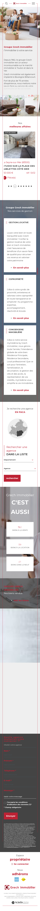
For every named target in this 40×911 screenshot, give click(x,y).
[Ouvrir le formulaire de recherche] (6, 3)
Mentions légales (29, 896)
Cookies (31, 897)
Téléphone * (10, 771)
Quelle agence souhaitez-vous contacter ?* (14, 739)
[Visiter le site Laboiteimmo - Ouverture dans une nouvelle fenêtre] (20, 904)
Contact (38, 271)
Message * (9, 790)
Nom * (7, 751)
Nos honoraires (9, 896)
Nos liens (14, 897)
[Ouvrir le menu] (33, 3)
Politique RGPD (23, 897)
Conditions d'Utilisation (12, 847)
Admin (8, 897)
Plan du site (19, 896)
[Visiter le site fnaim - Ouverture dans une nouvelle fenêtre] (23, 879)
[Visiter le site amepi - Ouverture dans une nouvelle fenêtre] (17, 879)
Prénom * (8, 761)
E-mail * (8, 780)
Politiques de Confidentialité (29, 845)
